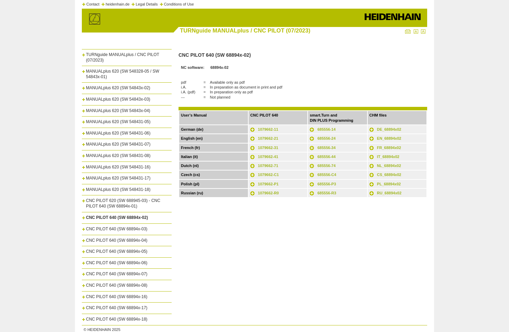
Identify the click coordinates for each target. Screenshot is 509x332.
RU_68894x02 (389, 193)
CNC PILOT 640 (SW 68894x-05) (116, 251)
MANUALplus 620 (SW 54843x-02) (118, 87)
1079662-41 (268, 157)
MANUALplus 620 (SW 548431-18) (118, 189)
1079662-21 (268, 138)
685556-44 (326, 157)
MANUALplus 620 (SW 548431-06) (118, 133)
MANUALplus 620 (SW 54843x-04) (118, 110)
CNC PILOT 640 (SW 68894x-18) (116, 319)
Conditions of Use (179, 4)
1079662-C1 (268, 175)
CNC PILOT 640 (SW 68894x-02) (117, 217)
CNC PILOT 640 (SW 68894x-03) (116, 229)
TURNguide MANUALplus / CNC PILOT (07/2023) (122, 57)
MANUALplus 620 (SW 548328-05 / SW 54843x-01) (122, 74)
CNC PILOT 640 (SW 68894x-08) (116, 285)
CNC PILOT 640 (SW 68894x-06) (116, 262)
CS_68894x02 (389, 175)
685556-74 (326, 166)
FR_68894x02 (389, 148)
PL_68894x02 (389, 184)
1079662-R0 (268, 193)
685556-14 (326, 129)
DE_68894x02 (389, 129)
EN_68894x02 (389, 138)
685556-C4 (326, 175)
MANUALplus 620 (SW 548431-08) (118, 155)
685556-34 (326, 148)
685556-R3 (326, 193)
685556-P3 (326, 184)
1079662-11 (268, 129)
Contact (92, 4)
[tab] (127, 56)
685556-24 (326, 138)
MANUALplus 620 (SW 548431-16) (118, 167)
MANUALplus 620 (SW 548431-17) (118, 178)
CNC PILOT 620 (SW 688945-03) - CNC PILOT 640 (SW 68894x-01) (123, 203)
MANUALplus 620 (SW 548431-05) (118, 121)
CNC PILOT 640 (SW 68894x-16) (116, 296)
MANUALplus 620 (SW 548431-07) (118, 144)
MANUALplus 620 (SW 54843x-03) (118, 99)
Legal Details (147, 4)
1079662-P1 (268, 184)
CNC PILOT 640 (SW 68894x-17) (116, 307)
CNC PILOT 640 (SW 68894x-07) (116, 273)
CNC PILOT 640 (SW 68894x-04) (116, 240)
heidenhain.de (117, 4)
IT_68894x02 (388, 157)
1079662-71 (268, 166)
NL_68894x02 (389, 166)
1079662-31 (268, 148)
